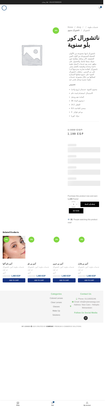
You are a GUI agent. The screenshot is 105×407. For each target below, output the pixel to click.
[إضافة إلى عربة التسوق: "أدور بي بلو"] (39, 280)
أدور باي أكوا (7, 264)
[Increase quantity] (76, 204)
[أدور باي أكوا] (14, 249)
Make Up (56, 311)
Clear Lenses (56, 302)
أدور (11, 267)
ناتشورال (86, 30)
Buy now (76, 211)
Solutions (56, 315)
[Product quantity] (73, 204)
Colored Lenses (56, 298)
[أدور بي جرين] (64, 249)
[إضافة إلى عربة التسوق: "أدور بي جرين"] (64, 280)
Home (71, 27)
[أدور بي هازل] (89, 249)
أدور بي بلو (32, 264)
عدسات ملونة (92, 27)
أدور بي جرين (58, 264)
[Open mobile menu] (4, 8)
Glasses (56, 307)
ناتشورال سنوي (74, 30)
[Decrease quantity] (70, 204)
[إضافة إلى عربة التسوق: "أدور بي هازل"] (89, 280)
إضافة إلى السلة (90, 204)
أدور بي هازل (83, 264)
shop (79, 27)
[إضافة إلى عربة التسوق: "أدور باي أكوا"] (14, 280)
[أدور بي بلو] (39, 249)
